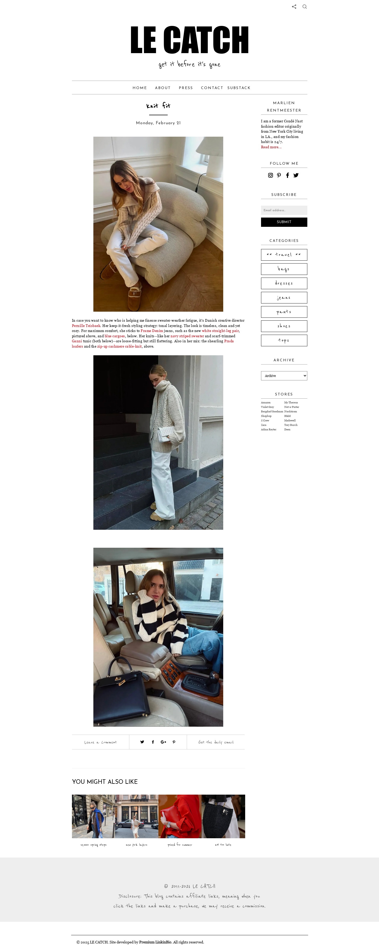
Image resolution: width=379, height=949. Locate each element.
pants (284, 312)
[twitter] (297, 176)
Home (140, 88)
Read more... (271, 147)
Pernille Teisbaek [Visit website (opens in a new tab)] (86, 326)
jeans (284, 297)
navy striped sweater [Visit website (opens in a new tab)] (187, 336)
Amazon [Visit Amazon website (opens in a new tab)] (266, 402)
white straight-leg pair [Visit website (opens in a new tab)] (220, 331)
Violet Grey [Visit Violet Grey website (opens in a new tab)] (267, 407)
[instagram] (271, 176)
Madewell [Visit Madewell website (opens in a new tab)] (290, 420)
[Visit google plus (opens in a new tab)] (163, 742)
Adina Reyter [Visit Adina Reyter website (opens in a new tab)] (268, 429)
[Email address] (284, 210)
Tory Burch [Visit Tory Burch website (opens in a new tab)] (291, 425)
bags (284, 269)
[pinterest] (280, 176)
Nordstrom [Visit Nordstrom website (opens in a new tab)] (290, 411)
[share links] (294, 6)
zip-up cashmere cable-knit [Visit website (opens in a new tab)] (119, 346)
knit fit (158, 106)
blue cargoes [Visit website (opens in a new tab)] (115, 336)
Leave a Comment (100, 742)
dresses (284, 283)
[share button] (304, 6)
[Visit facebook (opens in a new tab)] (153, 742)
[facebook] (288, 176)
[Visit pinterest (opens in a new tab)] (174, 742)
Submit (284, 222)
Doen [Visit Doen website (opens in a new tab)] (287, 429)
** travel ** (284, 255)
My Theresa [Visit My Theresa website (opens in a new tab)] (291, 402)
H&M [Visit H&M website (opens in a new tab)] (287, 416)
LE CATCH (190, 39)
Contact (212, 88)
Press (186, 88)
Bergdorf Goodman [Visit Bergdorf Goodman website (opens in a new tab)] (272, 411)
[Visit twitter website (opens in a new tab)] (142, 742)
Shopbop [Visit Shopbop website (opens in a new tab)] (266, 416)
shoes (284, 326)
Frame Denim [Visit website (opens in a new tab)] (152, 331)
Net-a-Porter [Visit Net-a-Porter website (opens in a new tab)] (291, 407)
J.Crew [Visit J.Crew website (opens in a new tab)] (265, 420)
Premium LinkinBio (155, 942)
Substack (239, 88)
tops (284, 340)
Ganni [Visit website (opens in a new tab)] (77, 341)
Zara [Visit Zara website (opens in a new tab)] (263, 425)
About (163, 88)
